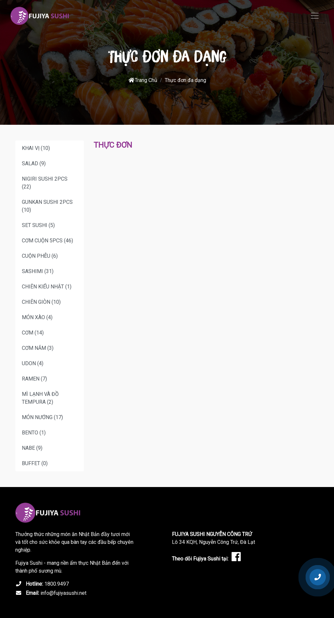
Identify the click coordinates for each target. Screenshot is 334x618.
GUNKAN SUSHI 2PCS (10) (47, 206)
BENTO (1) (34, 433)
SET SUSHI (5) (38, 225)
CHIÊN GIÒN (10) (41, 302)
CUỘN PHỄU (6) (40, 256)
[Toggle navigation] (315, 15)
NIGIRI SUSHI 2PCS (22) (45, 183)
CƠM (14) (33, 333)
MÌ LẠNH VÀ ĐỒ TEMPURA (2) (40, 398)
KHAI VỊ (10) (36, 148)
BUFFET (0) (35, 463)
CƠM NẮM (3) (37, 348)
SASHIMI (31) (37, 271)
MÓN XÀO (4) (37, 317)
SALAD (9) (34, 163)
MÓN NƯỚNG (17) (42, 417)
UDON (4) (32, 363)
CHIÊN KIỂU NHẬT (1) (46, 287)
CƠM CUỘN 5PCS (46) (47, 240)
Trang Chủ (142, 80)
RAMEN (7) (34, 379)
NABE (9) (32, 448)
